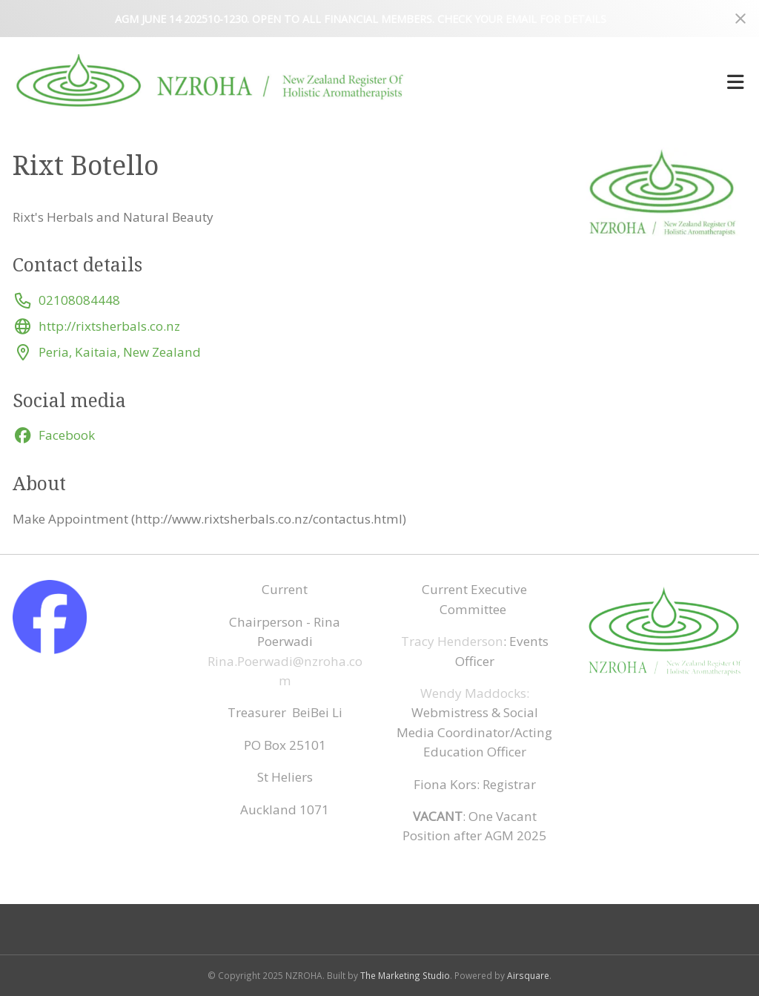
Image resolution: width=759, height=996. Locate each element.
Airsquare (528, 975)
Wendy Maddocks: (474, 693)
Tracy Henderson (452, 641)
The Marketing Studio (405, 975)
